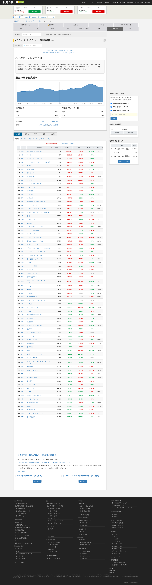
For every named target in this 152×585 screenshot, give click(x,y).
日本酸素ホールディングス (35, 259)
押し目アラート (126, 25)
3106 (22, 318)
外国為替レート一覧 (53, 503)
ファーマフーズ (32, 205)
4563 (22, 173)
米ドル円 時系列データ (54, 523)
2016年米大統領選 (117, 528)
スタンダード (33, 139)
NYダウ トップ (84, 503)
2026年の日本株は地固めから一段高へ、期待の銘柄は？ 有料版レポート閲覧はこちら (44, 462)
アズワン (30, 180)
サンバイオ (30, 336)
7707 (22, 248)
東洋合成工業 (31, 410)
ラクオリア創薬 (32, 266)
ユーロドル (51, 536)
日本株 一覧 (19, 556)
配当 (21, 28)
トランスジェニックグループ (36, 252)
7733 (22, 198)
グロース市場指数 (21, 538)
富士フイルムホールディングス (36, 241)
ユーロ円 (50, 531)
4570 (22, 296)
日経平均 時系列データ (22, 527)
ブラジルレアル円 (53, 544)
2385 (22, 314)
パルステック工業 (32, 307)
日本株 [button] (115, 2)
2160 (22, 395)
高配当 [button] (76, 25)
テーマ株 (52, 17)
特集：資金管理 (116, 511)
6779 (22, 417)
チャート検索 (139, 2)
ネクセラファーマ (32, 399)
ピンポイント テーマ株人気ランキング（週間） (81, 476)
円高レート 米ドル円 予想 (55, 520)
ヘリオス (30, 304)
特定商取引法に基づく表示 (119, 565)
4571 (22, 234)
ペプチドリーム (32, 273)
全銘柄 (18, 134)
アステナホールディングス (35, 237)
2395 (22, 176)
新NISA (51, 25)
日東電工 (30, 347)
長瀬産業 (30, 322)
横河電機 (30, 367)
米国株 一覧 (83, 523)
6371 (22, 289)
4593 (22, 304)
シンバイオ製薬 (32, 357)
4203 (22, 370)
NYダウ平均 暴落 (85, 544)
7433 (22, 350)
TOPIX (17, 540)
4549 (22, 329)
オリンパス (30, 198)
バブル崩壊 (83, 553)
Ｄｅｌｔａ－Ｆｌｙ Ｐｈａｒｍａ (38, 212)
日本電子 (30, 381)
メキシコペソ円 (52, 552)
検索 (17, 551)
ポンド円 (50, 534)
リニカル (30, 293)
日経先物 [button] (107, 2)
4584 (22, 332)
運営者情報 (114, 560)
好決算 (53, 134)
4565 (22, 399)
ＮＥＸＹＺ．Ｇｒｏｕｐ (34, 158)
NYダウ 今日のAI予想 (86, 506)
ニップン (30, 223)
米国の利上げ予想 (85, 511)
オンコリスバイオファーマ (35, 413)
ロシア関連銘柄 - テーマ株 (60, 143)
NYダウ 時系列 (84, 515)
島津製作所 (30, 343)
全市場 (17, 139)
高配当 (27, 134)
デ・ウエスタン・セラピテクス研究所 (38, 162)
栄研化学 (30, 329)
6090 (22, 362)
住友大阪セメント (32, 402)
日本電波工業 (31, 417)
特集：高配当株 (116, 500)
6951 (22, 381)
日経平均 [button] (84, 2)
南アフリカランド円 (54, 542)
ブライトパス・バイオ (34, 187)
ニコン (29, 374)
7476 (22, 180)
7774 (22, 281)
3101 (22, 166)
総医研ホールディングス (34, 314)
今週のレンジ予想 (85, 508)
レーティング (25, 17)
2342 (22, 252)
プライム (23, 139)
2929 (22, 205)
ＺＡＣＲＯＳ (31, 384)
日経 (48, 139)
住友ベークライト (32, 370)
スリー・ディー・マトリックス (36, 354)
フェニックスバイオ (33, 230)
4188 (22, 209)
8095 (22, 237)
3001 (22, 191)
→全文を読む (21, 471)
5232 (22, 402)
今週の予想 (18, 519)
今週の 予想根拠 (52, 516)
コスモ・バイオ (32, 339)
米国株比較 (43, 17)
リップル (114, 536)
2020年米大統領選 (117, 525)
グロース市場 (53, 125)
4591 (22, 155)
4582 (22, 357)
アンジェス (30, 173)
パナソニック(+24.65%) (50, 121)
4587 (22, 273)
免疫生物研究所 (32, 296)
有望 (35, 134)
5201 (22, 392)
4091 (22, 259)
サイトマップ (115, 557)
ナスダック (82, 529)
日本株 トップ (19, 548)
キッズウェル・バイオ (34, 332)
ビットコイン (116, 534)
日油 (28, 216)
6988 (22, 347)
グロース (42, 139)
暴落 (68, 28)
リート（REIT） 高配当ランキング (122, 507)
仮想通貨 (114, 531)
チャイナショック (85, 556)
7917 (22, 384)
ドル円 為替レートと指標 (55, 506)
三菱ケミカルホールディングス (36, 209)
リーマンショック (85, 551)
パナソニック (31, 388)
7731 (22, 374)
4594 (22, 187)
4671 (22, 226)
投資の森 (8, 2)
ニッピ (29, 286)
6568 (22, 277)
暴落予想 (148, 2)
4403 (22, 216)
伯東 (28, 350)
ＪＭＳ (29, 262)
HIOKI (29, 406)
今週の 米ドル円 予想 (54, 513)
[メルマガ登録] (17, 2)
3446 (22, 201)
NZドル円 (51, 549)
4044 (22, 377)
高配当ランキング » (124, 161)
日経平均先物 (19, 530)
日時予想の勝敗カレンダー (23, 511)
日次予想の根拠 (20, 508)
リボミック (30, 155)
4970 (22, 410)
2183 (22, 293)
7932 (22, 286)
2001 (22, 223)
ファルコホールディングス (35, 226)
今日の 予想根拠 (52, 511)
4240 (22, 325)
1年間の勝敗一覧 (21, 513)
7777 (22, 354)
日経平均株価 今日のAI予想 (24, 506)
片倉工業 (30, 191)
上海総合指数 (83, 534)
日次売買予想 (20, 516)
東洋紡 (29, 166)
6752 (22, 388)
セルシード (30, 311)
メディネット (31, 219)
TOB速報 (101, 25)
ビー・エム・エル (32, 244)
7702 (22, 262)
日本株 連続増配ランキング (24, 553)
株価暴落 (82, 540)
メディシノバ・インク (34, 183)
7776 (22, 311)
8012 (22, 322)
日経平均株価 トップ (21, 503)
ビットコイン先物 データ (119, 551)
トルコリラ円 (52, 547)
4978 (22, 269)
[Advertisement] (60, 435)
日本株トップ (26, 25)
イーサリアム (116, 539)
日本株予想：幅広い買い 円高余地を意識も (36, 455)
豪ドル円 (50, 529)
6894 (22, 307)
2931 (22, 194)
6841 (22, 367)
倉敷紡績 (30, 318)
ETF (99, 28)
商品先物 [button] (130, 2)
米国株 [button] (122, 2)
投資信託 (114, 516)
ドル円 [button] (91, 2)
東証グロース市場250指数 (23, 543)
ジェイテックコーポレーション (36, 201)
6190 (22, 230)
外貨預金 (114, 514)
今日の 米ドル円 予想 (54, 508)
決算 (37, 28)
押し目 (21, 2)
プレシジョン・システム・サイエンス (38, 248)
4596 (22, 151)
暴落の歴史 (82, 548)
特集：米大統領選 (117, 520)
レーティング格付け (83, 28)
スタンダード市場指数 (22, 535)
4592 (22, 336)
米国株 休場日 (84, 525)
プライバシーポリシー (118, 562)
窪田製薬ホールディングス (35, 151)
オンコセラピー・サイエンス (36, 300)
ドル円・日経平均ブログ (55, 558)
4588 (22, 413)
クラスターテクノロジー (34, 325)
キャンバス (30, 169)
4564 (22, 300)
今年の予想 (18, 522)
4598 (22, 212)
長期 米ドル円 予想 (53, 518)
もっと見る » (37, 481)
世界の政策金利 (52, 555)
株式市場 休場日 (20, 558)
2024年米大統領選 (117, 523)
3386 (22, 339)
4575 (22, 169)
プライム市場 (43, 125)
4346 (22, 158)
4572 (22, 255)
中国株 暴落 (83, 558)
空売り (131, 28)
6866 (22, 406)
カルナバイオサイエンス (34, 255)
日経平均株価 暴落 (85, 542)
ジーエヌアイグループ (34, 395)
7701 (22, 343)
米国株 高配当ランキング (119, 505)
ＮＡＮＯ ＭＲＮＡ (33, 234)
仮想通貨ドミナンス (118, 548)
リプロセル (30, 269)
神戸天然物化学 (32, 277)
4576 (22, 162)
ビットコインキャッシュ (119, 544)
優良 (44, 134)
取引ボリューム (116, 553)
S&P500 (81, 531)
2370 (22, 219)
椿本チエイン (31, 289)
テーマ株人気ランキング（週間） (30, 476)
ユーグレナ (30, 194)
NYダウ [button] (99, 2)
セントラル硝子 (32, 377)
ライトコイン (116, 541)
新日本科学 (30, 176)
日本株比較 (34, 17)
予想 (52, 28)
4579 (22, 266)
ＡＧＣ (29, 392)
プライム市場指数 (21, 533)
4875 (22, 183)
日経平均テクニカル (21, 525)
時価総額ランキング (118, 546)
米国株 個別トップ (85, 520)
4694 (22, 244)
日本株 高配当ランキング (119, 503)
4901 (22, 241)
